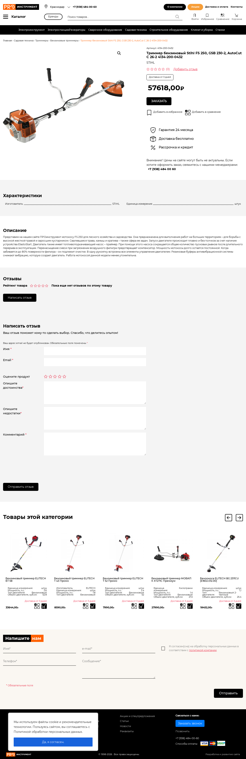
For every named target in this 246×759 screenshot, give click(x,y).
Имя (7, 349)
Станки (220, 29)
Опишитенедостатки (12, 411)
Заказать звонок (190, 723)
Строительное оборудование (169, 29)
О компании (174, 7)
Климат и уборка (202, 29)
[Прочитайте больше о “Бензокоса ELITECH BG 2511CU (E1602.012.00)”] (239, 606)
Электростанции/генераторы (66, 29)
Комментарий (15, 435)
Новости (125, 726)
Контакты (237, 7)
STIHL (150, 62)
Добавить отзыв (185, 69)
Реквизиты (127, 731)
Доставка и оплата (216, 7)
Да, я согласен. (53, 742)
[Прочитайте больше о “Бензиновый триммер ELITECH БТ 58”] (44, 606)
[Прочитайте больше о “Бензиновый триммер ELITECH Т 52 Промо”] (141, 606)
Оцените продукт (16, 376)
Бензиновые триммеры (64, 40)
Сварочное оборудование (105, 29)
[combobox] (60, 7)
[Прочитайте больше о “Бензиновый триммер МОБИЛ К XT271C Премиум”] (190, 606)
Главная (7, 40)
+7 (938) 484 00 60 (162, 169)
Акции (195, 7)
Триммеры (41, 40)
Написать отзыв (20, 297)
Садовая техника (136, 29)
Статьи (124, 721)
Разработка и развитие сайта (223, 754)
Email (8, 360)
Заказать (159, 101)
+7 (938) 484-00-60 (85, 6)
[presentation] (75, 466)
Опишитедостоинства (13, 386)
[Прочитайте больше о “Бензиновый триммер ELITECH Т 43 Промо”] (93, 606)
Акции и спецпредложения (137, 716)
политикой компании (203, 650)
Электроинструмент (31, 29)
